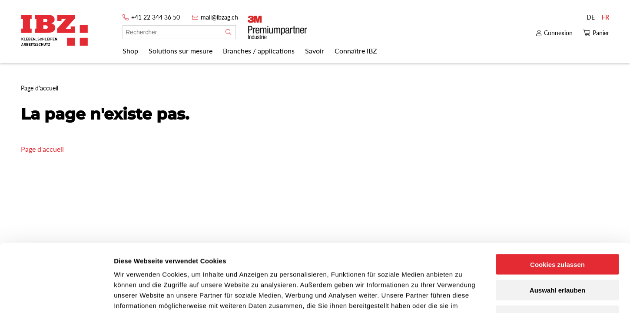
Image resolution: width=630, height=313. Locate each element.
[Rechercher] (228, 32)
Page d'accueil (42, 149)
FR (605, 17)
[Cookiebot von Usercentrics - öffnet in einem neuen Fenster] (56, 296)
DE (591, 17)
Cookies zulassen (557, 206)
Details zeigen (462, 296)
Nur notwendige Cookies (557, 257)
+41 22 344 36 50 (155, 17)
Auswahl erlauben (557, 232)
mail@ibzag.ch (219, 17)
